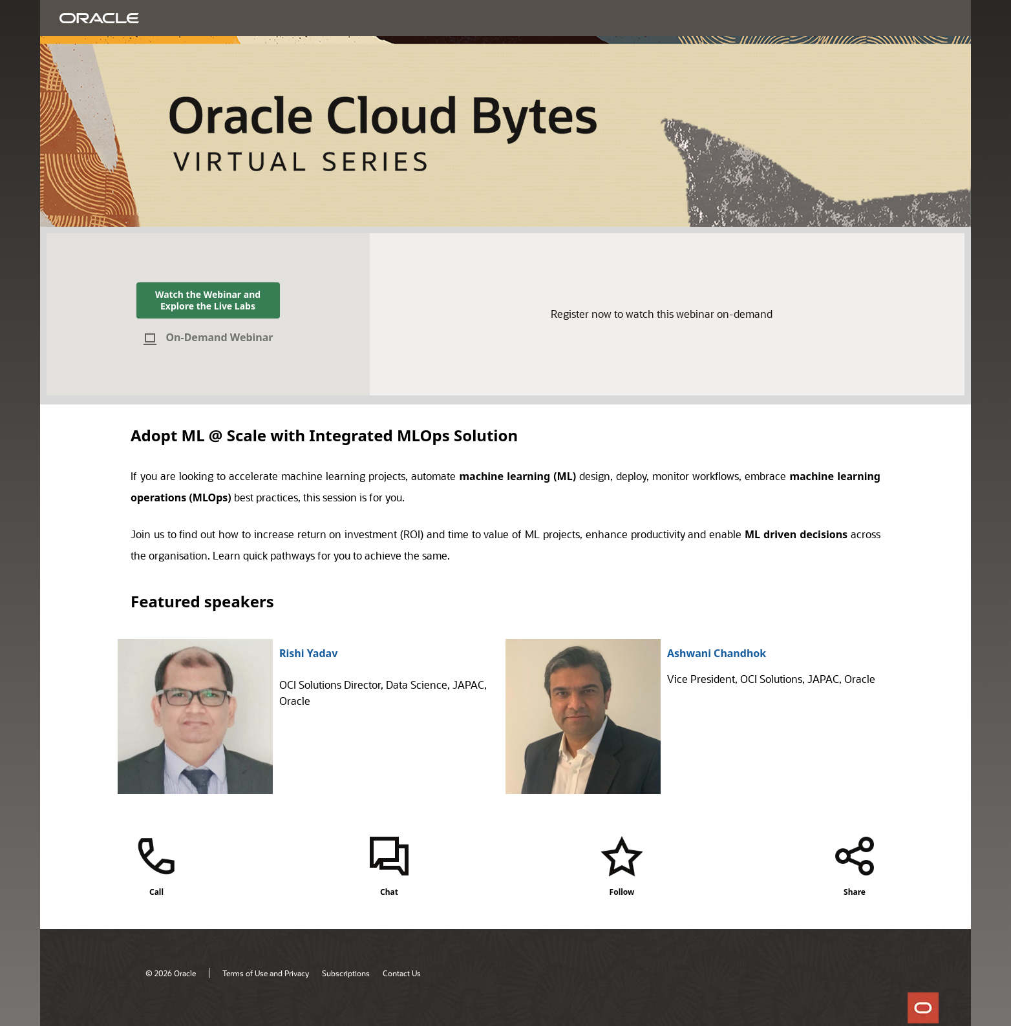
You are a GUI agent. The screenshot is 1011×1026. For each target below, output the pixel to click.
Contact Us (402, 973)
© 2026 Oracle (170, 973)
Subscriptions (346, 973)
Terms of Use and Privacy (265, 973)
